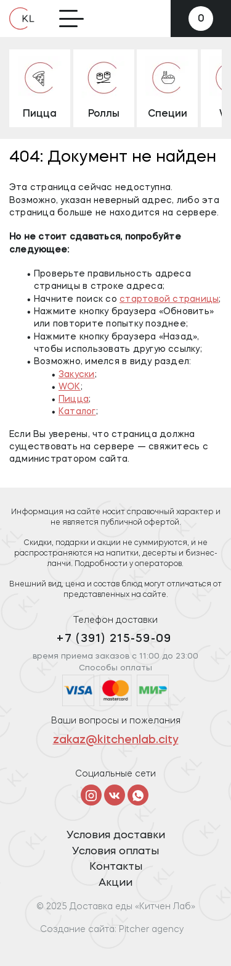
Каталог (77, 411)
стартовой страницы (169, 299)
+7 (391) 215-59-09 (114, 639)
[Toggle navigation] (71, 18)
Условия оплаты (115, 851)
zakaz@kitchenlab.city (116, 740)
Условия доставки (116, 835)
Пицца (74, 399)
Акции (115, 883)
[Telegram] (138, 795)
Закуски (77, 374)
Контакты (115, 867)
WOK (70, 387)
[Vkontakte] (114, 795)
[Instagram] (91, 795)
